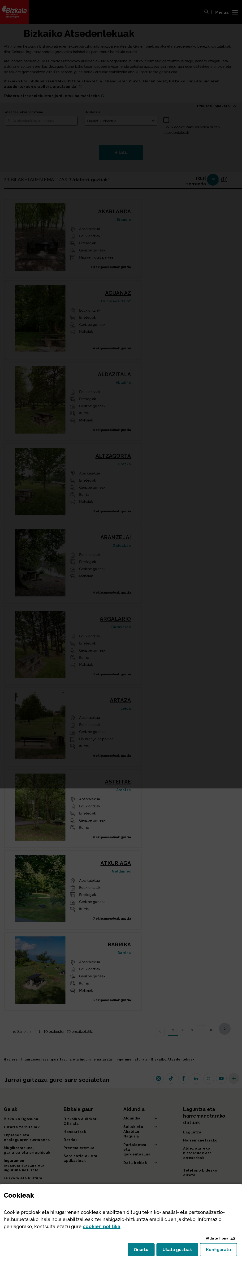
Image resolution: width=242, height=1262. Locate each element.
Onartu (144, 1251)
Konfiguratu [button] (221, 1251)
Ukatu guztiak (179, 1251)
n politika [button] (101, 1226)
